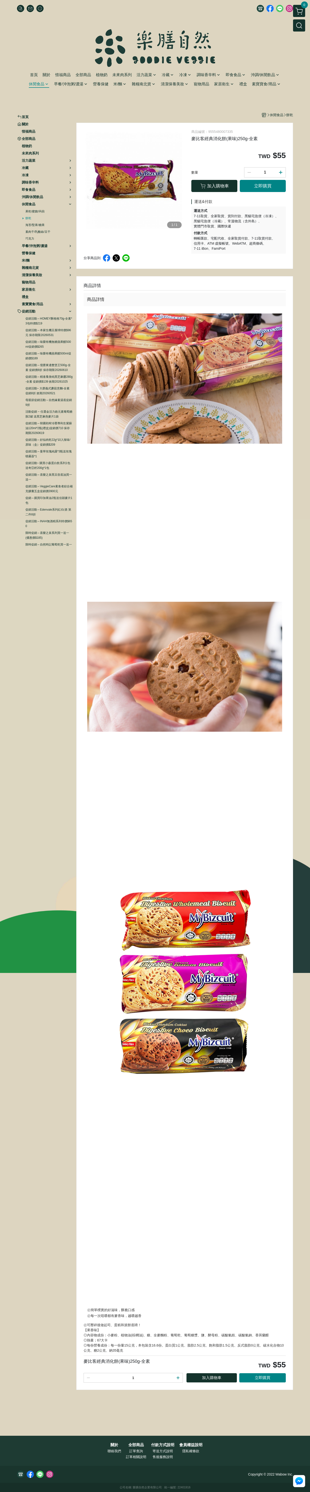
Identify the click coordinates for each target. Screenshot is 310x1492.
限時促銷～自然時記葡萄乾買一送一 (48, 544)
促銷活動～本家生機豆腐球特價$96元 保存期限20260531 (48, 333)
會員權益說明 (190, 1445)
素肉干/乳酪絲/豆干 (37, 231)
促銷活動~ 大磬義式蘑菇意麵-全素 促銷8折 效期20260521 (47, 391)
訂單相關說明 (136, 1457)
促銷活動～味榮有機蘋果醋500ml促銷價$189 (48, 356)
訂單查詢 (136, 1451)
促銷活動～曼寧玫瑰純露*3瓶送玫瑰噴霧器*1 (48, 454)
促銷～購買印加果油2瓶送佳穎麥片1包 (48, 500)
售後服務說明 (163, 1457)
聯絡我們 (114, 1451)
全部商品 (136, 1445)
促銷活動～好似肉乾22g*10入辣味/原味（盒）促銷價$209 (47, 442)
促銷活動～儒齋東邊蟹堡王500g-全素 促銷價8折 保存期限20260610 (48, 367)
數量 (194, 172)
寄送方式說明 (163, 1451)
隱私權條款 (190, 1451)
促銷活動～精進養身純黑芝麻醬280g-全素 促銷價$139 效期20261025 (49, 379)
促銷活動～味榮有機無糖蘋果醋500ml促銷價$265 (48, 344)
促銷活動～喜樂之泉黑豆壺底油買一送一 (48, 477)
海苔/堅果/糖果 (35, 225)
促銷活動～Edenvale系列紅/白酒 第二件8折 (48, 512)
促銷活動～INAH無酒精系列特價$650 (48, 524)
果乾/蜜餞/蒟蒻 (35, 211)
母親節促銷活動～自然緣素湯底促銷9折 (48, 402)
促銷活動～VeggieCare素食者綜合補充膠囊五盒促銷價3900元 (49, 489)
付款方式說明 (162, 1445)
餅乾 (28, 218)
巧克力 (29, 238)
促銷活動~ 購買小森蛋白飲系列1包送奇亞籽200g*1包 (47, 465)
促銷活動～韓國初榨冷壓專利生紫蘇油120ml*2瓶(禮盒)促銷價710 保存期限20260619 (48, 428)
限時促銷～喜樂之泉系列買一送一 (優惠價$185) (47, 535)
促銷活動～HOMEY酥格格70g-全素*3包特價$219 (48, 321)
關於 (114, 1445)
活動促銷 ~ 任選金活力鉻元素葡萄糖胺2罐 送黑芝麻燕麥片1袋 (48, 414)
